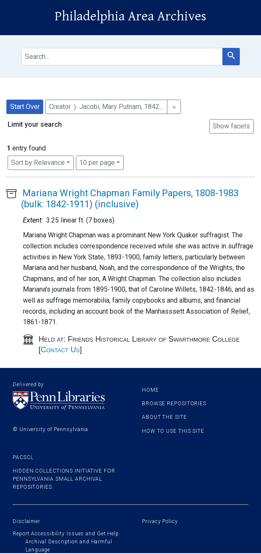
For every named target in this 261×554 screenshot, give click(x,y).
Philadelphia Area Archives (130, 16)
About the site (164, 417)
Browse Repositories (174, 403)
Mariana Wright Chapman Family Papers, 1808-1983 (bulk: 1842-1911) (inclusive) (130, 198)
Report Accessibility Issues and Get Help (66, 534)
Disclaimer (26, 521)
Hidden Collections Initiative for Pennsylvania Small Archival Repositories (64, 479)
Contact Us (60, 349)
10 (97, 162)
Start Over (25, 107)
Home (150, 390)
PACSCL (23, 457)
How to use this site (173, 431)
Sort (38, 163)
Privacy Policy (160, 521)
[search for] (121, 56)
